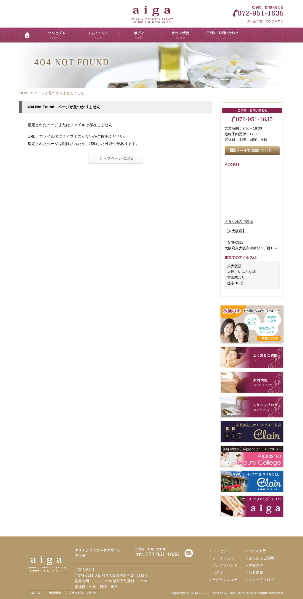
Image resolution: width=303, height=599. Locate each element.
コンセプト (221, 551)
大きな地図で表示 (238, 222)
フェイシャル (223, 558)
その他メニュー (224, 580)
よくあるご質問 (261, 558)
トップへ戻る (115, 158)
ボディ (217, 572)
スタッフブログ (261, 580)
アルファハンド (224, 565)
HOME (24, 93)
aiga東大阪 (257, 551)
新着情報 (256, 572)
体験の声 (256, 565)
